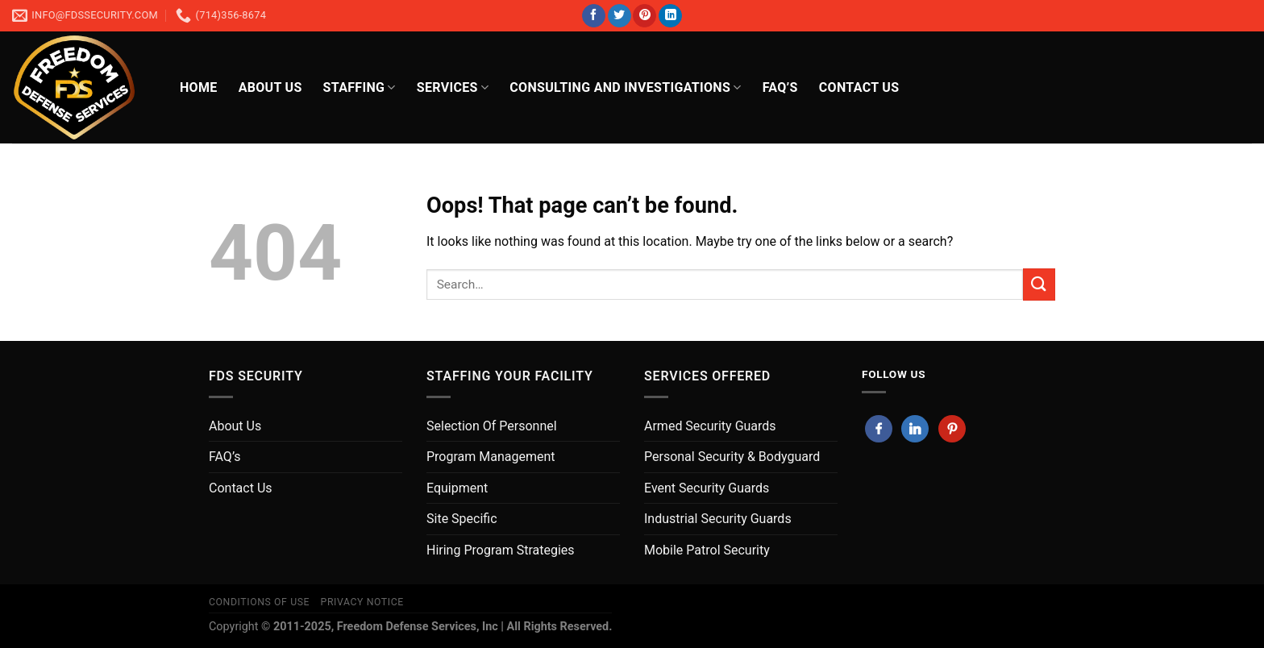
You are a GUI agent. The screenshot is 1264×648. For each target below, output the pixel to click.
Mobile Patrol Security (707, 550)
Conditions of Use (259, 602)
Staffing (359, 88)
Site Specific (461, 518)
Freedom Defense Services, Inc (417, 626)
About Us (270, 87)
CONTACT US (859, 87)
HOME (199, 87)
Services (453, 88)
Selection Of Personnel (491, 426)
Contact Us (240, 488)
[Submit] (1039, 284)
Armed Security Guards (710, 426)
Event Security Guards (706, 488)
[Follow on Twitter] (619, 16)
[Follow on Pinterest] (644, 16)
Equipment (457, 488)
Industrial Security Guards (718, 518)
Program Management (490, 456)
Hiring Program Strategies (500, 550)
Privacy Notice (362, 602)
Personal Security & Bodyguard (732, 456)
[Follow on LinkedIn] (670, 16)
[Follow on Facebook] (593, 16)
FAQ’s (780, 87)
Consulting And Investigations (625, 88)
